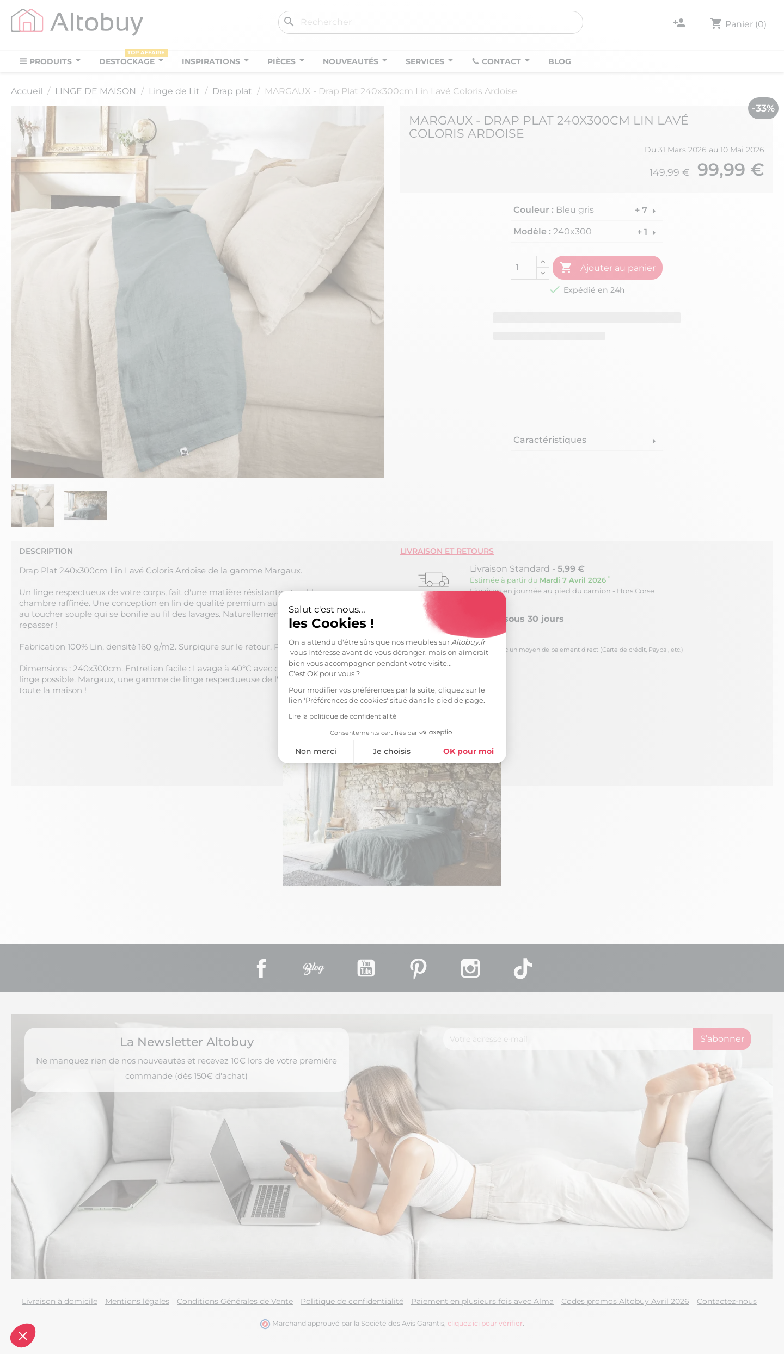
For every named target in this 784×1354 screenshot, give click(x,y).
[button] (23, 1335)
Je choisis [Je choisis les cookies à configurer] (297, 751)
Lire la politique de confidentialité (248, 716)
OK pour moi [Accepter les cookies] (374, 751)
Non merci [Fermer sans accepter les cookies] (221, 751)
